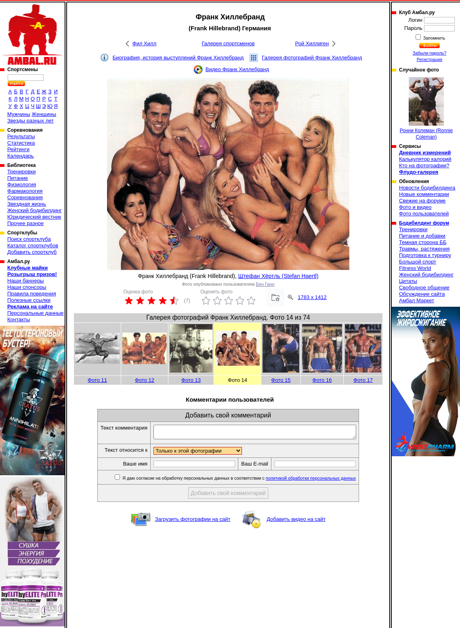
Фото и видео (415, 207)
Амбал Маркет (416, 300)
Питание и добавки (422, 236)
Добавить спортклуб (32, 252)
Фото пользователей (424, 214)
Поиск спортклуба (29, 239)
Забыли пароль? (430, 53)
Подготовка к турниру (425, 255)
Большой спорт (417, 262)
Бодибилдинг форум (424, 223)
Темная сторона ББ (423, 242)
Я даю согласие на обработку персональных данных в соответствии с (250, 480)
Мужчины (18, 114)
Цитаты (408, 281)
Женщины (44, 114)
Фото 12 (144, 380)
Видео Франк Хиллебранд (237, 69)
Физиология (21, 184)
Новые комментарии (424, 194)
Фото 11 (97, 380)
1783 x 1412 (312, 297)
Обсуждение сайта (422, 294)
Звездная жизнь (26, 204)
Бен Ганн (265, 284)
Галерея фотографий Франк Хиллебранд (312, 58)
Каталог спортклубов (32, 245)
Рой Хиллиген (312, 43)
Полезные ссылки (28, 300)
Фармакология (24, 191)
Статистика (21, 143)
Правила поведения (31, 294)
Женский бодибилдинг (34, 210)
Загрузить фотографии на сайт (193, 521)
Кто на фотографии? (424, 165)
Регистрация (429, 59)
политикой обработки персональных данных (323, 480)
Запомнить (433, 38)
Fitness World (415, 268)
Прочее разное (25, 223)
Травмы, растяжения (424, 249)
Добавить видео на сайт (296, 521)
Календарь (20, 156)
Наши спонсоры (26, 287)
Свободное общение (424, 287)
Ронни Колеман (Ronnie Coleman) (426, 108)
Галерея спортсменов (228, 43)
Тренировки (21, 172)
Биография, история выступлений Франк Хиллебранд (178, 58)
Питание (17, 178)
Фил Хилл (144, 43)
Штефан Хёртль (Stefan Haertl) (278, 276)
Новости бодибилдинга (427, 188)
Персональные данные (35, 313)
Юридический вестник (34, 217)
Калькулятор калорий (425, 159)
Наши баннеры (25, 281)
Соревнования (25, 197)
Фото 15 (281, 380)
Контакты (18, 319)
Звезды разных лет (30, 121)
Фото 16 (322, 380)
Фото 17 (363, 380)
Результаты (21, 136)
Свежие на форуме (422, 201)
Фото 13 (191, 380)
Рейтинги (18, 149)
